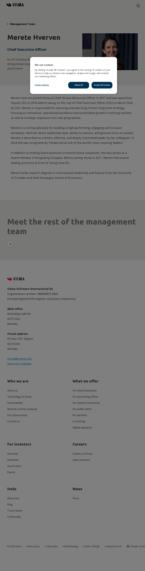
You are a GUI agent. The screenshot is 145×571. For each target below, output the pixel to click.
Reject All (79, 85)
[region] (73, 75)
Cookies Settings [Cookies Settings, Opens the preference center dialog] (42, 85)
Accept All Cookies (102, 85)
